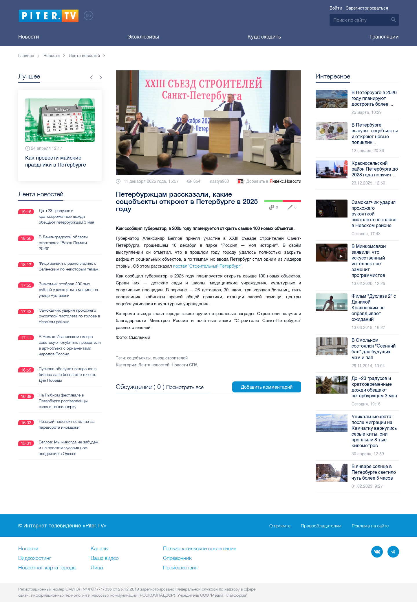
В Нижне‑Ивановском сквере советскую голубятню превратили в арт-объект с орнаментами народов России (70, 345)
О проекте (279, 526)
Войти (336, 8)
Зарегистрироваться (367, 8)
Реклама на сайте (370, 526)
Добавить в (268, 181)
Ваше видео (105, 558)
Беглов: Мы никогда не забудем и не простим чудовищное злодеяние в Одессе (68, 447)
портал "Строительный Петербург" (207, 266)
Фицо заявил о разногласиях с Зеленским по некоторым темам (68, 265)
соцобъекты (139, 358)
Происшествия (180, 568)
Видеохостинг (34, 558)
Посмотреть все (185, 387)
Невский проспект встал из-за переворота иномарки (66, 424)
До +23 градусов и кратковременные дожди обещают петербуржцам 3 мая (66, 216)
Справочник (177, 558)
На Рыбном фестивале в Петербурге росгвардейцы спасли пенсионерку (63, 400)
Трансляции (384, 37)
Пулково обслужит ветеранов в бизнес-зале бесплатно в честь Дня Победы (67, 374)
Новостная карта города (47, 568)
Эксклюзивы (143, 37)
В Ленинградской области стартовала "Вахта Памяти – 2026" (64, 242)
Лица (97, 568)
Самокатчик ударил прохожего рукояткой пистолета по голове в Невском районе (69, 315)
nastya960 (219, 181)
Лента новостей (153, 365)
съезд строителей (170, 358)
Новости (28, 37)
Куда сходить (264, 37)
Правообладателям (321, 526)
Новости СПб (184, 365)
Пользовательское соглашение (199, 549)
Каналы (100, 549)
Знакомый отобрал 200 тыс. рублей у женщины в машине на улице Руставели (68, 289)
